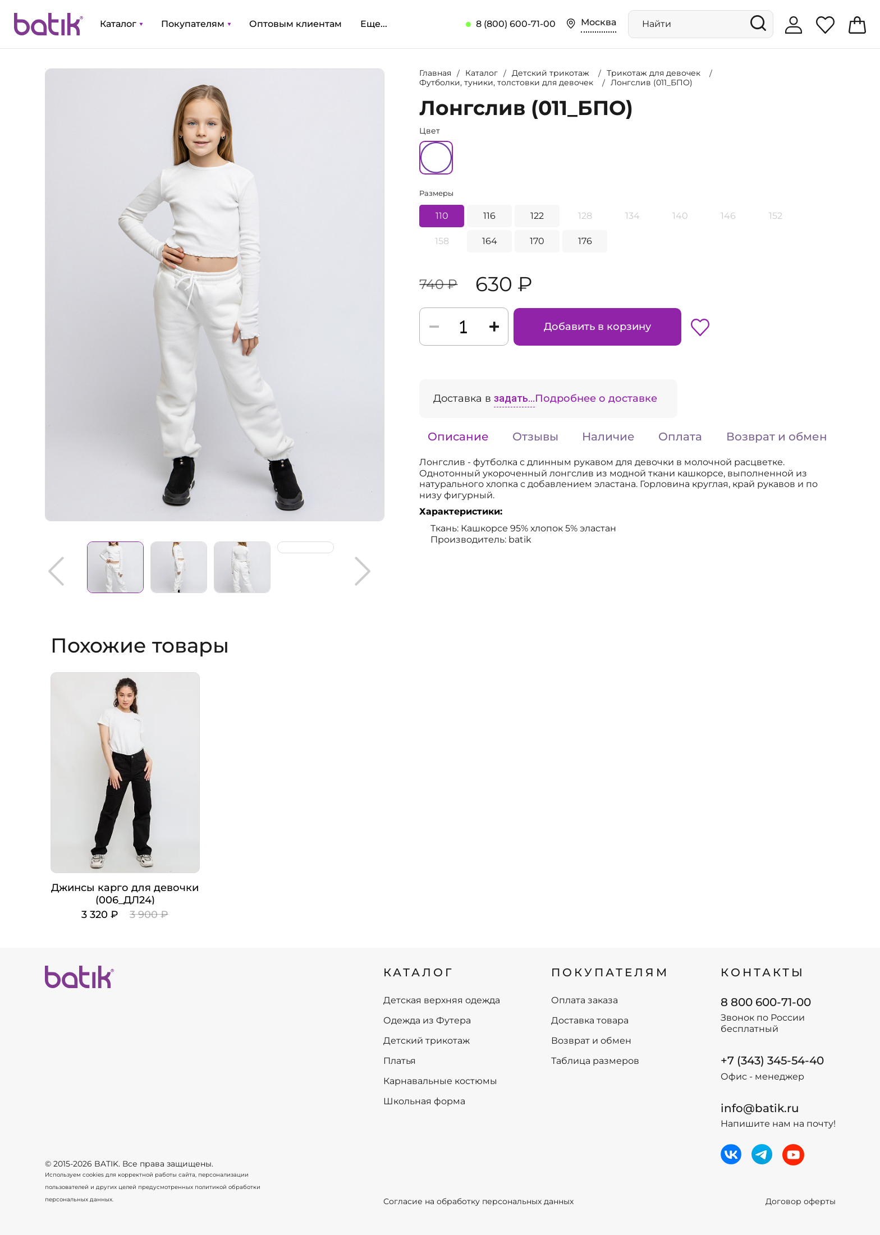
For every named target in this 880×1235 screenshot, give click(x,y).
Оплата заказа (584, 1000)
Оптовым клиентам (295, 24)
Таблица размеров (595, 1061)
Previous (56, 571)
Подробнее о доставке (596, 398)
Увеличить (45, 69)
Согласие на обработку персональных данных (478, 1201)
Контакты (763, 972)
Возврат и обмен (776, 436)
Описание (458, 436)
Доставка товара (590, 1021)
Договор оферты (801, 1201)
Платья (399, 1061)
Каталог (121, 24)
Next (362, 571)
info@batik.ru (760, 1108)
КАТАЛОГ (418, 972)
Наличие (608, 436)
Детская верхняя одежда (441, 1000)
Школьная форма (424, 1101)
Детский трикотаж (426, 1041)
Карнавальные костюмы (440, 1081)
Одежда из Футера (427, 1021)
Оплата (680, 436)
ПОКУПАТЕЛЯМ (610, 972)
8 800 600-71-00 (766, 1002)
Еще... (373, 24)
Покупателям (196, 24)
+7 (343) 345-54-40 (772, 1060)
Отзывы (535, 436)
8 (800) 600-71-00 (516, 24)
